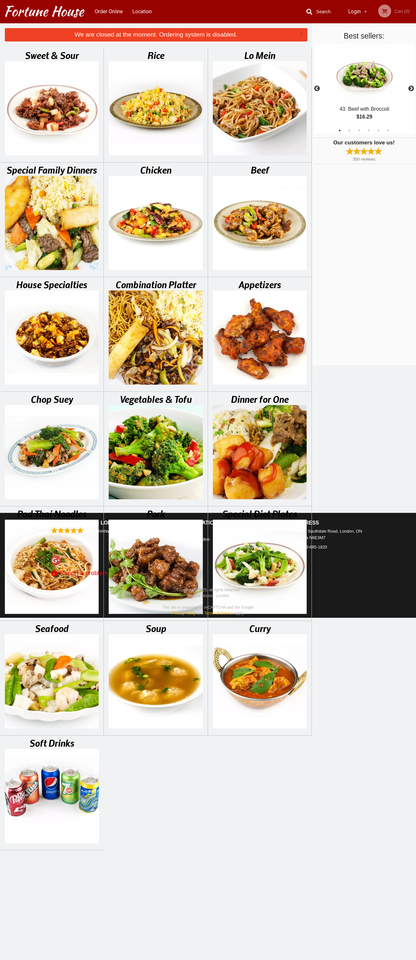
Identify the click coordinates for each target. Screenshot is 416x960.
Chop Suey (52, 399)
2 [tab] (349, 130)
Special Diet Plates (259, 513)
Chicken (155, 170)
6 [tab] (388, 130)
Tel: (310, 889)
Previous (317, 88)
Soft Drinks (51, 743)
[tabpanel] (364, 88)
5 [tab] (378, 130)
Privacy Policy (253, 889)
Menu (191, 873)
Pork (156, 513)
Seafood (52, 628)
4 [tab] (369, 130)
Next (411, 88)
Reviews (247, 873)
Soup (156, 628)
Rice (156, 55)
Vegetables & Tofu (156, 399)
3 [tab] (359, 130)
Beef (260, 170)
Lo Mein (259, 55)
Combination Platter (155, 284)
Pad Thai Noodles (52, 513)
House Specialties (51, 284)
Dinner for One (260, 399)
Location (142, 11)
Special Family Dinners (51, 170)
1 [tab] (339, 130)
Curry (260, 628)
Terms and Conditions (260, 881)
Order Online (109, 11)
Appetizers (259, 284)
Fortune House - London (87, 865)
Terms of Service (218, 955)
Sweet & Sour (52, 55)
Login (354, 11)
